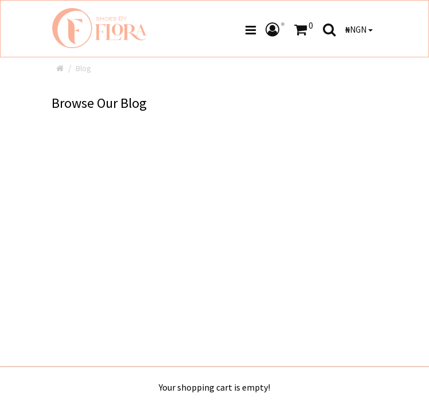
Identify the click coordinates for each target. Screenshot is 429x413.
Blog (83, 68)
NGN (359, 29)
